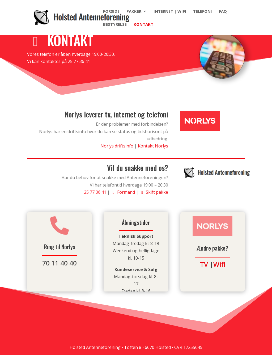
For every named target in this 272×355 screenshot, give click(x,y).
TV (204, 264)
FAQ (223, 11)
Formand (123, 192)
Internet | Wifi (170, 11)
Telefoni (202, 11)
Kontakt (143, 24)
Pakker (133, 11)
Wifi (219, 264)
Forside (111, 11)
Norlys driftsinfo (117, 146)
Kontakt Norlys (153, 146)
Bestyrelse (115, 24)
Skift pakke (153, 192)
